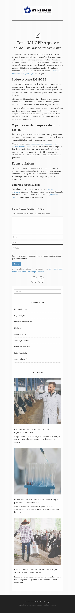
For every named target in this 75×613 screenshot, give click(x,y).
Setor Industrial (20, 359)
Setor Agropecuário (22, 341)
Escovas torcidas (21, 309)
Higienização (19, 315)
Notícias (17, 328)
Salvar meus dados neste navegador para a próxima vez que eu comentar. (36, 257)
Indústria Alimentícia (23, 322)
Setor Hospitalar (20, 353)
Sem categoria (20, 334)
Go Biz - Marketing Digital (42, 602)
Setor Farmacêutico (22, 347)
